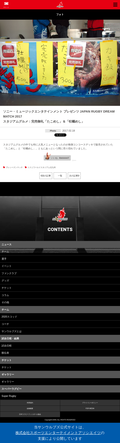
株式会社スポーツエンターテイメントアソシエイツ (58, 433)
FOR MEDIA (90, 408)
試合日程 (7, 345)
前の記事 (46, 175)
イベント (7, 266)
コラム (5, 295)
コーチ (5, 324)
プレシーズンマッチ (14, 167)
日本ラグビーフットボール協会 (30, 414)
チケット (6, 7)
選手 (4, 259)
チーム (5, 251)
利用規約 (30, 403)
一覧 (60, 175)
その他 (5, 302)
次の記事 (74, 175)
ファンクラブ (9, 273)
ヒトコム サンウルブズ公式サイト (60, 5)
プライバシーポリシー (90, 403)
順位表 (5, 353)
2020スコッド (9, 316)
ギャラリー (8, 381)
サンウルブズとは (12, 331)
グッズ (5, 280)
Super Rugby (9, 396)
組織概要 (30, 408)
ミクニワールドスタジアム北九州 (42, 167)
